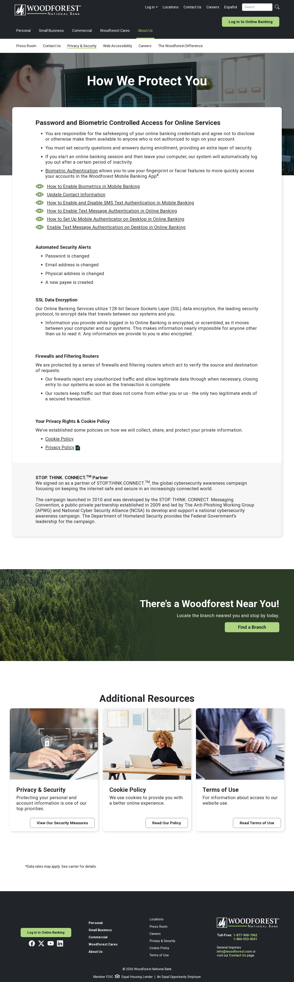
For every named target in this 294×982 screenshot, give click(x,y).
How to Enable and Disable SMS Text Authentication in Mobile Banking (120, 202)
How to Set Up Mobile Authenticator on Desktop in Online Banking (115, 219)
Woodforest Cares (115, 30)
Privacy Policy (59, 447)
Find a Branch (252, 627)
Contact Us (193, 7)
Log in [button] (150, 7)
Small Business (51, 30)
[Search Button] (277, 7)
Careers (212, 7)
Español (230, 7)
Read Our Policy (166, 823)
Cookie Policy (59, 438)
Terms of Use (159, 955)
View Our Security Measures (62, 823)
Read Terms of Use (257, 823)
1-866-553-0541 (245, 939)
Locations (171, 7)
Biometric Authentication (71, 170)
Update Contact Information (76, 194)
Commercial (82, 30)
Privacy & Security (162, 941)
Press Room (158, 927)
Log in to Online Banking (251, 21)
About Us (145, 30)
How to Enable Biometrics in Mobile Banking (93, 186)
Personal (23, 30)
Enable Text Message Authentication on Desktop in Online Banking (116, 227)
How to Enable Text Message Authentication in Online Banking (112, 210)
